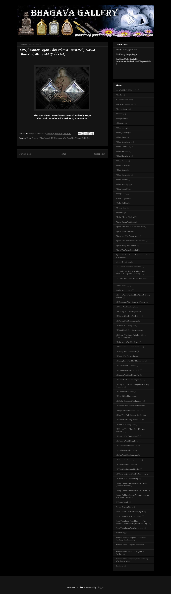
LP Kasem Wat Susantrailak (127, 370)
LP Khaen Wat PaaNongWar (128, 375)
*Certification (122, 100)
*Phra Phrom (32, 138)
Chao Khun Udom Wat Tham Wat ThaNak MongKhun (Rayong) (130, 272)
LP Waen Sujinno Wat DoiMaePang (131, 474)
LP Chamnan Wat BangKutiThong (66, 138)
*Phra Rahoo (121, 170)
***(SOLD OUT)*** (125, 90)
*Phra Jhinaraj (122, 132)
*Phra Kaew (121, 137)
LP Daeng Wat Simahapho (127, 321)
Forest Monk (121, 286)
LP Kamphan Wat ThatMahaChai (130, 361)
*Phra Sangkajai (123, 175)
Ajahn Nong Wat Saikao (126, 245)
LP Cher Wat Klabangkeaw (127, 307)
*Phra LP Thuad (123, 147)
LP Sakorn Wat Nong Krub (127, 441)
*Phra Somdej (122, 184)
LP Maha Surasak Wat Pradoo (128, 401)
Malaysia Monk (122, 502)
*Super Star (121, 208)
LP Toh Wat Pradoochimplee (127, 469)
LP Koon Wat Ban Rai (125, 391)
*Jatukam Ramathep (124, 104)
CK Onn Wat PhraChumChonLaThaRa (133, 278)
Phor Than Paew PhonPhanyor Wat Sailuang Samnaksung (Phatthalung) (131, 522)
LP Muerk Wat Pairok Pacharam (129, 406)
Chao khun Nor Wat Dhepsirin (128, 267)
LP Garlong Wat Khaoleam (127, 342)
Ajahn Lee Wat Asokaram (126, 236)
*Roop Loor (120, 194)
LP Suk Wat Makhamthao (127, 455)
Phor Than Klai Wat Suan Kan (128, 516)
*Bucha (119, 95)
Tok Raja (119, 566)
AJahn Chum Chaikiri (125, 217)
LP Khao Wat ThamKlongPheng (129, 380)
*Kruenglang (121, 109)
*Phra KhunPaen (123, 142)
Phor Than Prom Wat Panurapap (129, 528)
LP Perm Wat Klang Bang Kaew (129, 420)
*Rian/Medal (44, 138)
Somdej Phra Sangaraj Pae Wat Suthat (132, 545)
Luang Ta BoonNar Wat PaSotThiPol (131, 490)
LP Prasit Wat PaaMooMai (127, 436)
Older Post (99, 153)
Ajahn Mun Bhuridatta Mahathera (131, 241)
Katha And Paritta (124, 290)
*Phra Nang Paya (123, 156)
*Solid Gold (121, 203)
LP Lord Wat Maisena (125, 396)
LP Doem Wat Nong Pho (126, 326)
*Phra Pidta (121, 165)
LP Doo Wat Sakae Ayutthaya (128, 330)
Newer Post (25, 153)
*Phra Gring (121, 128)
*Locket (119, 114)
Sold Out (86, 138)
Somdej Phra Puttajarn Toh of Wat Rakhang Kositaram (131, 538)
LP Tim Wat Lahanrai (125, 464)
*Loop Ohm (121, 118)
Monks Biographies (123, 507)
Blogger (100, 587)
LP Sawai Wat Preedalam (126, 446)
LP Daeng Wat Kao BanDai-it (128, 316)
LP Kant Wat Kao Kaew (125, 366)
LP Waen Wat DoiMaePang (127, 478)
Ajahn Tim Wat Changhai (127, 250)
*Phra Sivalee (121, 179)
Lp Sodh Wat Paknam (125, 450)
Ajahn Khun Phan (123, 231)
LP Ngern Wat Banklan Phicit (128, 410)
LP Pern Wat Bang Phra (126, 424)
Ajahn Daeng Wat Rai (125, 222)
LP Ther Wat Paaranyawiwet (128, 460)
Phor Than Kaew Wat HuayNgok (129, 512)
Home (62, 153)
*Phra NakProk (122, 151)
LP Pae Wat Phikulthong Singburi (130, 415)
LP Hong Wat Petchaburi (126, 351)
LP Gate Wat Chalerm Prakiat (128, 347)
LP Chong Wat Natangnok (127, 311)
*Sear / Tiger (121, 198)
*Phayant (120, 123)
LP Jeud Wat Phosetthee (126, 356)
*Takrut (119, 212)
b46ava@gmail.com (129, 50)
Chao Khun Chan (123, 262)
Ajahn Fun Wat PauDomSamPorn (130, 227)
